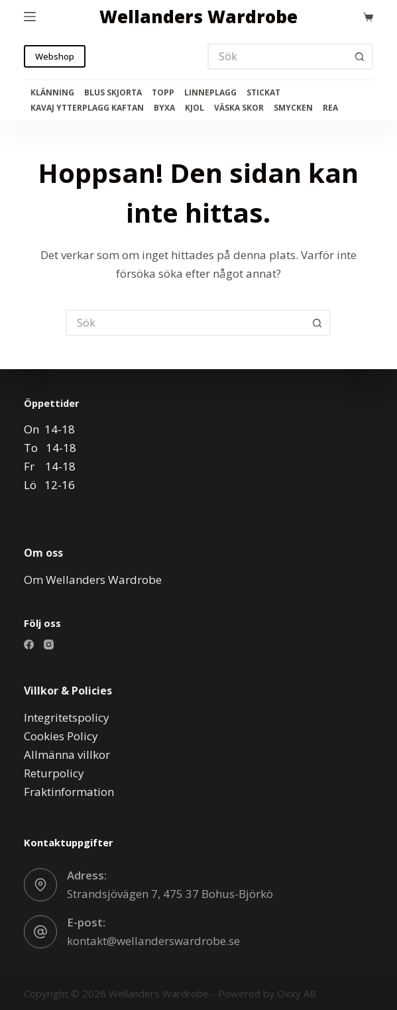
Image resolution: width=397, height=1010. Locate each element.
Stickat (263, 92)
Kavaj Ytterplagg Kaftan (87, 108)
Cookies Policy (61, 736)
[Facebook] (29, 644)
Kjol (194, 108)
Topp (163, 92)
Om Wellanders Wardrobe (93, 579)
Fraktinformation (69, 791)
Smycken (293, 108)
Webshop (54, 56)
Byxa (164, 108)
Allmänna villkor (67, 754)
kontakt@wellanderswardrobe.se (153, 940)
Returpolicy (54, 773)
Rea (330, 108)
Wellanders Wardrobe (198, 16)
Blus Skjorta (113, 92)
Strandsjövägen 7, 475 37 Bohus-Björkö (170, 893)
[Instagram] (49, 644)
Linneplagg (210, 92)
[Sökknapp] (360, 56)
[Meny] (30, 17)
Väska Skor (239, 108)
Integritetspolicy (66, 717)
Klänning (52, 92)
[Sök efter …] (277, 56)
